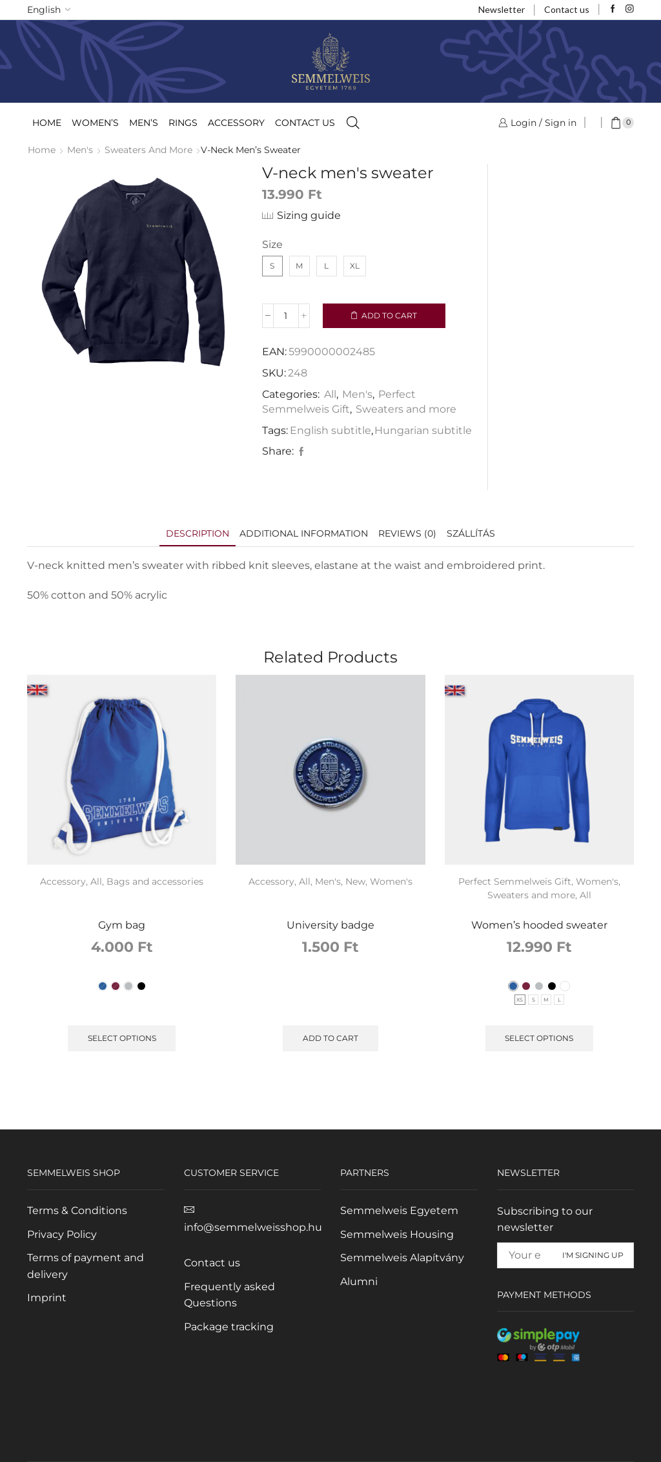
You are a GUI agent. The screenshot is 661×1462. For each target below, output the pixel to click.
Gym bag (121, 925)
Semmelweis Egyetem (399, 1210)
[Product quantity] (286, 316)
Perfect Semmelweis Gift (514, 881)
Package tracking (229, 1327)
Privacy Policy (62, 1234)
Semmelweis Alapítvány (402, 1257)
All (330, 394)
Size (272, 244)
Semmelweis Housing (397, 1234)
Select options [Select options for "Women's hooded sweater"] (539, 1038)
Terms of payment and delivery (85, 1266)
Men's (80, 150)
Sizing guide (309, 215)
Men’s (143, 123)
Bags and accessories (155, 881)
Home (46, 123)
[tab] (197, 533)
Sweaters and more (148, 150)
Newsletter (501, 9)
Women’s (95, 123)
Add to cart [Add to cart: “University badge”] (330, 1038)
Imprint (46, 1298)
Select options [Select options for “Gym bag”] (122, 1038)
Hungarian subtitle (423, 430)
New (355, 881)
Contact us (566, 9)
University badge (330, 925)
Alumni (359, 1281)
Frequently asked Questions (229, 1295)
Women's (391, 881)
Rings (183, 123)
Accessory (236, 123)
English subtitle (330, 430)
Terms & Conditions (77, 1210)
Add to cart (389, 315)
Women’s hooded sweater (539, 925)
